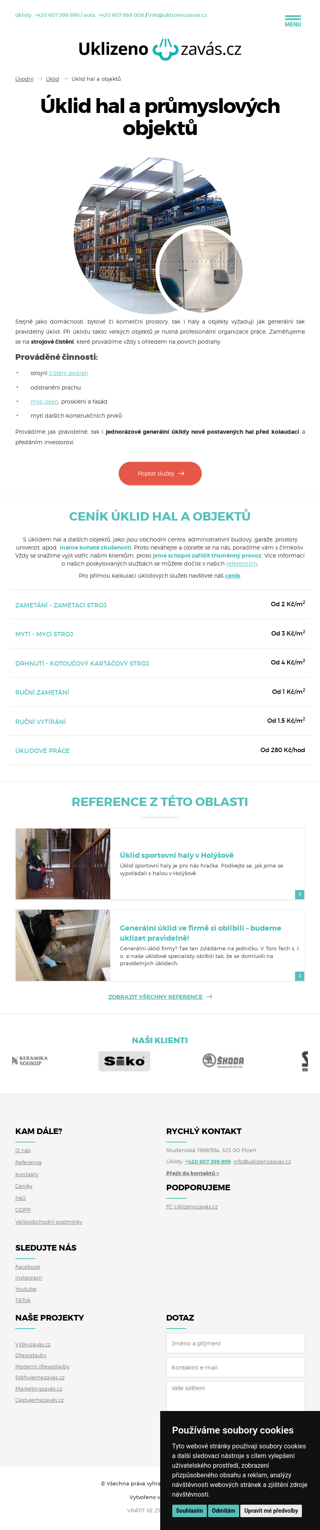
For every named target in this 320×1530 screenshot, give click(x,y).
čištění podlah (68, 372)
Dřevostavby (31, 1355)
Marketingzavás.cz (38, 1388)
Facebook (27, 1266)
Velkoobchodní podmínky (49, 1221)
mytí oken (44, 401)
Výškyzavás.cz (33, 1344)
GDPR (23, 1209)
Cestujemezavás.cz (39, 1400)
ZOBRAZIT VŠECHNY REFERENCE (155, 997)
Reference (28, 1162)
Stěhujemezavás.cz (40, 1377)
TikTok (23, 1300)
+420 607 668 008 (121, 15)
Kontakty (27, 1174)
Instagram (28, 1277)
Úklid (52, 79)
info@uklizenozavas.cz (177, 15)
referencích (241, 563)
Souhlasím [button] (189, 1510)
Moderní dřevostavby (42, 1366)
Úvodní (24, 79)
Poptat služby (156, 473)
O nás (23, 1150)
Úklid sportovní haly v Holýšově (177, 855)
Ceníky (24, 1186)
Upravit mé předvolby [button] (271, 1510)
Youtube (26, 1289)
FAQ (20, 1198)
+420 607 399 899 (57, 15)
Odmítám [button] (223, 1510)
